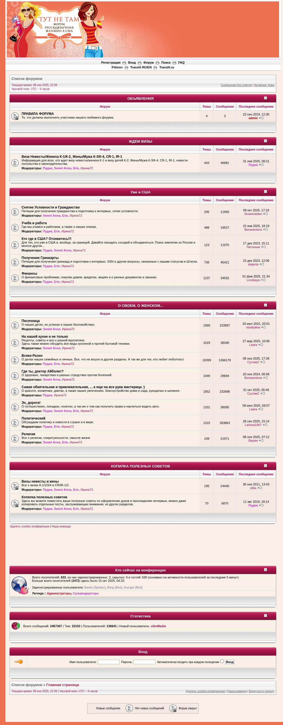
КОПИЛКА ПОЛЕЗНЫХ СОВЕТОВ (140, 466)
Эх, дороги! (31, 403)
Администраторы (59, 593)
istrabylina (253, 327)
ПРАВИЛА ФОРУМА (38, 114)
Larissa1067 (253, 425)
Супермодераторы (86, 593)
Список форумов (26, 685)
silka (253, 488)
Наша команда (61, 526)
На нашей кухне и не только (45, 337)
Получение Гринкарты (40, 258)
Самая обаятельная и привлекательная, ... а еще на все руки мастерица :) (83, 387)
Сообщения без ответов (236, 85)
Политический (33, 418)
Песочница (31, 321)
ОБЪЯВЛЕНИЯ (140, 98)
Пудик (47, 168)
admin (253, 118)
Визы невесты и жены (40, 481)
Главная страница (62, 685)
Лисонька (253, 247)
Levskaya (253, 280)
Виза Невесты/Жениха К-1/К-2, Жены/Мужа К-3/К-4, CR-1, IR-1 (72, 157)
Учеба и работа (34, 223)
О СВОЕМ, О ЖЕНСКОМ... (140, 306)
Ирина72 (87, 168)
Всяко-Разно (32, 356)
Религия (28, 434)
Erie (76, 168)
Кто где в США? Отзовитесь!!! (46, 239)
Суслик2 (253, 362)
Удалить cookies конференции (29, 526)
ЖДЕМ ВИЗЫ (140, 141)
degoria (253, 264)
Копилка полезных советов (44, 497)
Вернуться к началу (261, 691)
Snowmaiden (253, 214)
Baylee (253, 440)
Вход (142, 652)
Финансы (29, 273)
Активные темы (264, 85)
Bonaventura (253, 229)
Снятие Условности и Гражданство (51, 207)
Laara (253, 344)
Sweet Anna (62, 168)
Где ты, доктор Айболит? (43, 371)
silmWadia (158, 626)
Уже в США (140, 192)
